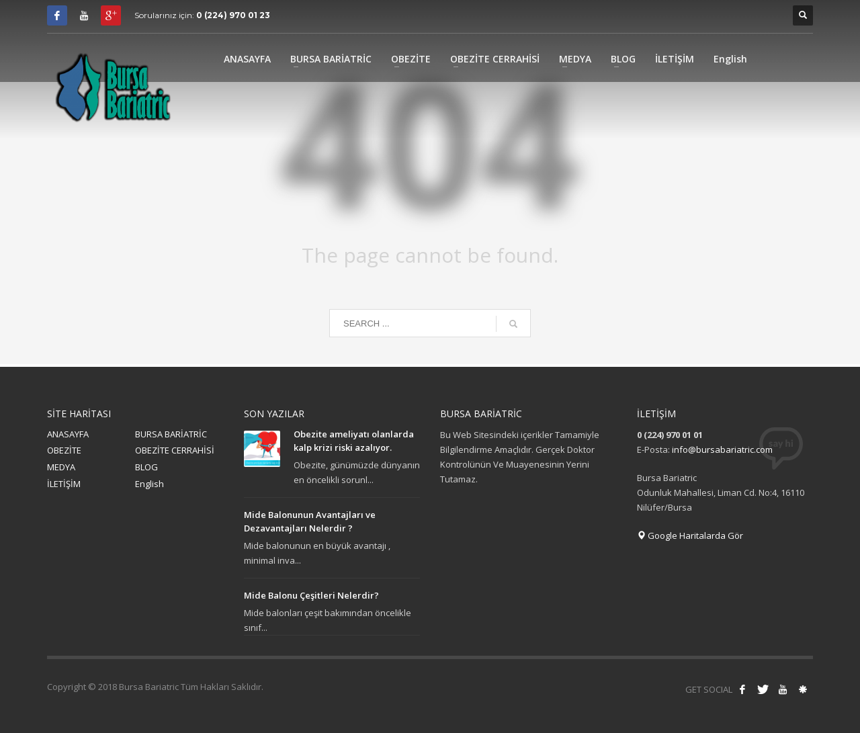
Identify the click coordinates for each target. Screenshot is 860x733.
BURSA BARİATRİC (171, 434)
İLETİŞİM (64, 484)
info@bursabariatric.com (722, 449)
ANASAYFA (68, 434)
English (149, 484)
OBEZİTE (64, 450)
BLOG (146, 467)
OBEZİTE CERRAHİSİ (174, 450)
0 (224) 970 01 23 (233, 15)
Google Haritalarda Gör (690, 535)
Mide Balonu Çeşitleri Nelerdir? (311, 595)
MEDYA (61, 467)
